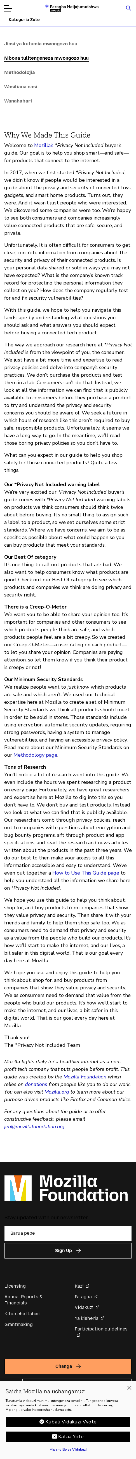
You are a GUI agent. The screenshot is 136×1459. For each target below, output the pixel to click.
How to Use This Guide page (85, 873)
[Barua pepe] (68, 1233)
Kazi (79, 1286)
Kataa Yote (71, 1438)
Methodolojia (19, 72)
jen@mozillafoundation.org (34, 1126)
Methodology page (35, 755)
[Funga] (129, 1390)
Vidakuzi (84, 1307)
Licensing (15, 1286)
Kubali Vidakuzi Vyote (71, 1423)
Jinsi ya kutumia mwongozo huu (40, 43)
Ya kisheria (87, 1318)
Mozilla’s (43, 145)
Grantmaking (18, 1324)
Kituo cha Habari (22, 1313)
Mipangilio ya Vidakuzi (68, 1451)
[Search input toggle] (128, 7)
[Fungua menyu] (8, 8)
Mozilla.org (56, 1092)
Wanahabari (18, 101)
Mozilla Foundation (85, 1076)
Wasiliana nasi (20, 86)
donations (36, 1084)
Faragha (83, 1296)
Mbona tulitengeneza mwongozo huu (46, 58)
